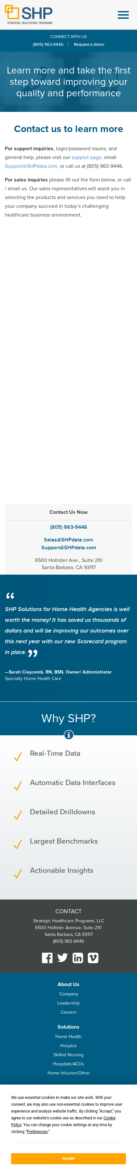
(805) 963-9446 (48, 44)
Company (68, 994)
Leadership (68, 1003)
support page (87, 157)
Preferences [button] (37, 1131)
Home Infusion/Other (69, 1073)
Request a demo (89, 44)
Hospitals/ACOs (68, 1064)
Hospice (68, 1045)
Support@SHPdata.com (31, 166)
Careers (68, 1012)
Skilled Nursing (68, 1055)
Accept (68, 1158)
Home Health (68, 1036)
